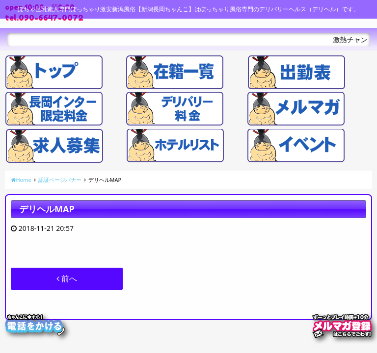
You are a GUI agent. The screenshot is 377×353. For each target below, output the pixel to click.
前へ (66, 278)
